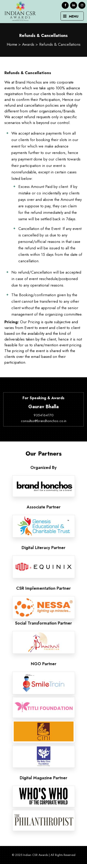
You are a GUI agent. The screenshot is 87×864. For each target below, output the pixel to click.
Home (12, 44)
